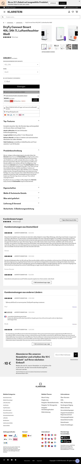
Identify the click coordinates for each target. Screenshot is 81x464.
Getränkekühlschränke (10, 415)
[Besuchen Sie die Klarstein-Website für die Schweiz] (49, 435)
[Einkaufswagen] (77, 11)
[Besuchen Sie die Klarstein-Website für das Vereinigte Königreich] (46, 439)
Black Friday (45, 397)
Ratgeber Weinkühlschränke (50, 402)
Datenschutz (33, 460)
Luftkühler (6, 418)
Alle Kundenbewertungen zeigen (42, 282)
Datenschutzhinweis (73, 359)
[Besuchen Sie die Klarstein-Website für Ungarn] (55, 439)
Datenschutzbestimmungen (67, 447)
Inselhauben (6, 405)
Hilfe (62, 400)
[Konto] (69, 11)
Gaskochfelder (7, 425)
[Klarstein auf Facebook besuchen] (9, 460)
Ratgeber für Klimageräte (49, 405)
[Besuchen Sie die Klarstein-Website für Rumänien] (49, 442)
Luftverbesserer (11, 22)
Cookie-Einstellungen (67, 425)
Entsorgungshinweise (67, 417)
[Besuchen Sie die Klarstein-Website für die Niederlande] (46, 446)
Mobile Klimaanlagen (9, 400)
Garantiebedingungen (67, 410)
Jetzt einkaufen (60, 3)
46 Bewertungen (16, 37)
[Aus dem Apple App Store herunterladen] (65, 437)
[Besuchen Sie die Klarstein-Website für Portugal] (49, 446)
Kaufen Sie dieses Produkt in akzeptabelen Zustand (18, 95)
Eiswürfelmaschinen (9, 413)
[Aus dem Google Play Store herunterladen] (66, 441)
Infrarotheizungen (8, 410)
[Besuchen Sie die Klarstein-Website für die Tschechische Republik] (52, 439)
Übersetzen (73, 307)
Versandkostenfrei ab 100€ (71, 7)
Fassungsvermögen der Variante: (13, 61)
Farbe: (5, 68)
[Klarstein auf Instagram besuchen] (4, 460)
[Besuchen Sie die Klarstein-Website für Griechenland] (55, 446)
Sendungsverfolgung (67, 405)
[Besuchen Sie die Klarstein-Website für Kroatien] (46, 442)
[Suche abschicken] (2, 17)
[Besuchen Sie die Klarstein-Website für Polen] (42, 442)
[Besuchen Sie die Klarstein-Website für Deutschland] (42, 435)
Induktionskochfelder (9, 423)
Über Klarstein (65, 397)
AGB (40, 460)
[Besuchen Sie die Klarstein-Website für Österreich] (46, 435)
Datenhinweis (65, 422)
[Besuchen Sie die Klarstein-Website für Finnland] (55, 442)
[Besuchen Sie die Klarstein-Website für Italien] (55, 435)
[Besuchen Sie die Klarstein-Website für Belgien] (42, 446)
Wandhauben (7, 420)
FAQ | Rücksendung (66, 402)
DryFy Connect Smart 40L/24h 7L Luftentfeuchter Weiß (42, 22)
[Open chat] (77, 461)
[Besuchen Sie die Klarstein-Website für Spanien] (42, 439)
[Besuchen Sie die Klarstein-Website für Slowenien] (52, 446)
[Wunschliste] (73, 11)
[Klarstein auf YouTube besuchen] (15, 460)
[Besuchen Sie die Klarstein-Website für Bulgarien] (52, 442)
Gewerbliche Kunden (67, 420)
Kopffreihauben (7, 407)
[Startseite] (5, 22)
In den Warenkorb (34, 99)
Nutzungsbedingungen (65, 449)
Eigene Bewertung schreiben (65, 220)
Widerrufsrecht (65, 407)
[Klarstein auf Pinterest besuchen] (20, 460)
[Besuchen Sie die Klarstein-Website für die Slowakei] (49, 439)
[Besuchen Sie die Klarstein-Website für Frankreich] (52, 435)
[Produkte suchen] (40, 17)
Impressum (47, 460)
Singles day (44, 400)
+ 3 (75, 47)
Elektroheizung (45, 412)
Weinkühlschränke (8, 397)
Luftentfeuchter (22, 22)
